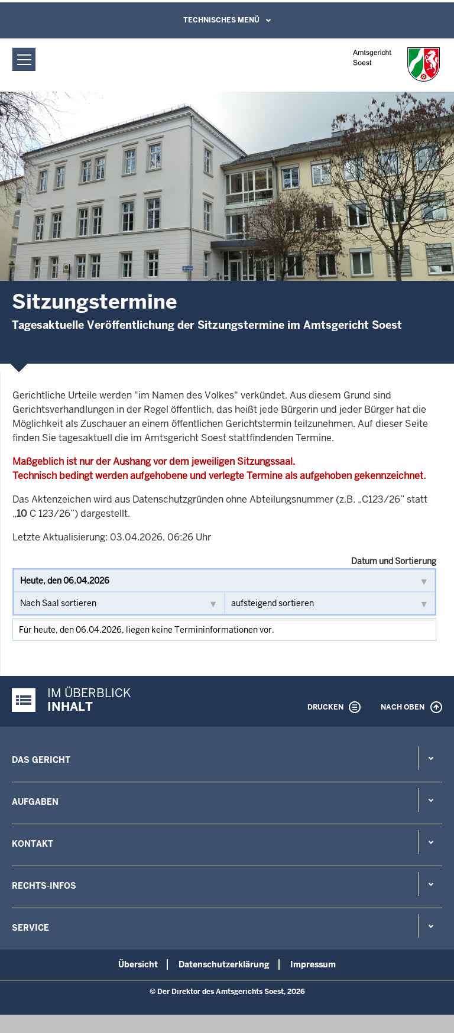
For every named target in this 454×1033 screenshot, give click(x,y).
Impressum (313, 964)
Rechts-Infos (44, 885)
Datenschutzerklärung (224, 964)
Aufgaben (35, 801)
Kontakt (32, 843)
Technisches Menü (221, 20)
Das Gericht (41, 759)
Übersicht (138, 964)
